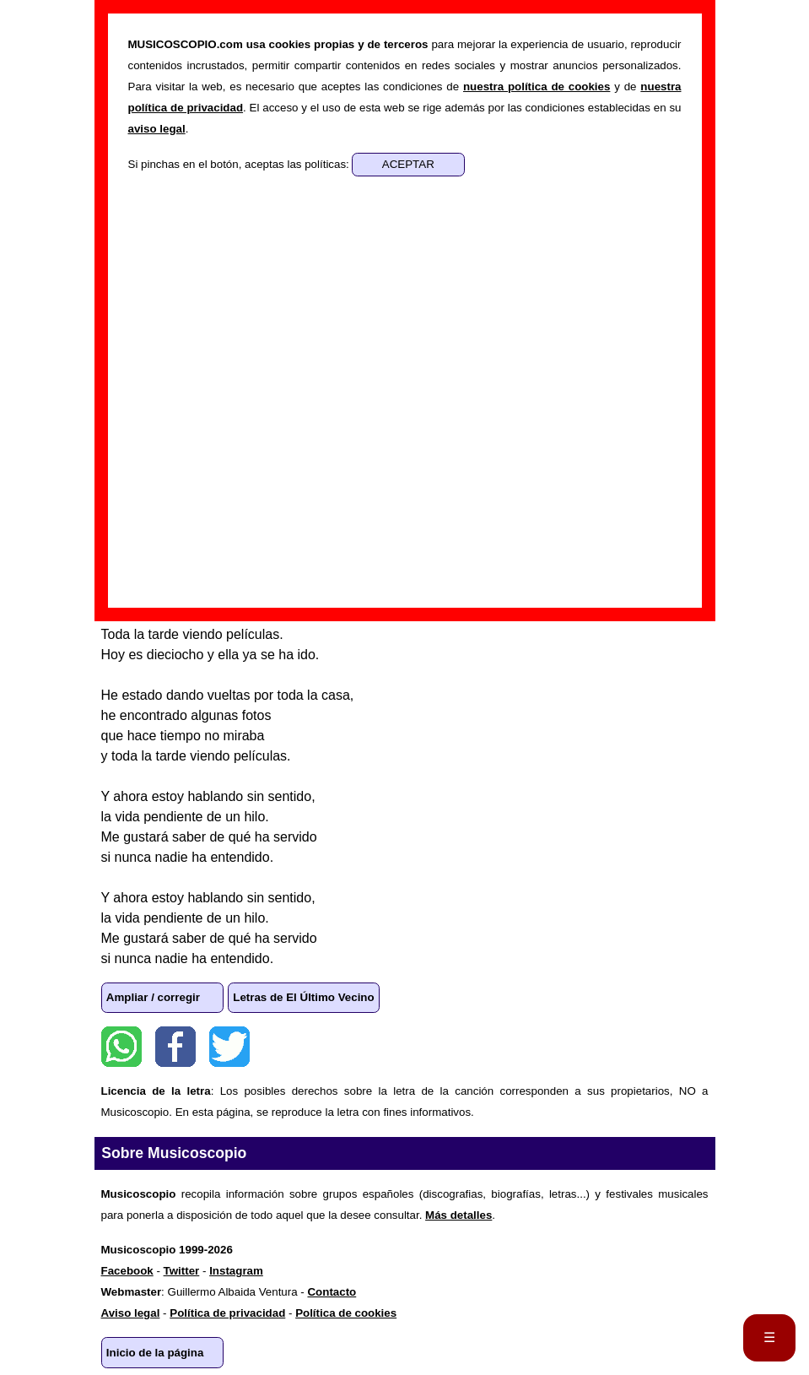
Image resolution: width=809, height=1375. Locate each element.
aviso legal (157, 128)
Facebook (175, 1046)
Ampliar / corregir (153, 997)
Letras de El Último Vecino (303, 997)
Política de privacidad (227, 1313)
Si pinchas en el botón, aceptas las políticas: (240, 164)
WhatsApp (121, 1046)
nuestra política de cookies (536, 86)
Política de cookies (345, 1313)
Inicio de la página (155, 1352)
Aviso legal (130, 1313)
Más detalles (458, 1215)
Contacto (331, 1292)
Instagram (236, 1270)
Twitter (229, 1046)
